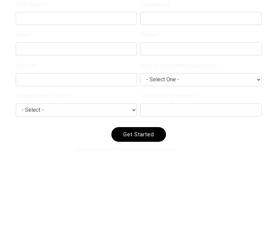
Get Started (138, 134)
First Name (29, 4)
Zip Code (27, 65)
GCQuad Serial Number (167, 96)
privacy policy (189, 149)
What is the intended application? (179, 65)
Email (22, 35)
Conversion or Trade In (42, 96)
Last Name (153, 4)
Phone (148, 35)
